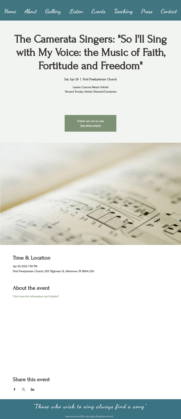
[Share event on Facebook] (14, 389)
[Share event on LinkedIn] (32, 389)
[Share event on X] (23, 389)
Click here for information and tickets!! (36, 296)
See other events (90, 125)
